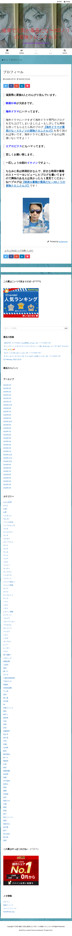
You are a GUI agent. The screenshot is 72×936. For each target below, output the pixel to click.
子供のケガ (7, 681)
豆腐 (5, 804)
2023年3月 (7, 388)
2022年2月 (7, 395)
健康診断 (6, 661)
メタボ (5, 638)
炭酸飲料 (6, 731)
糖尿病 (5, 761)
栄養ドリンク (8, 708)
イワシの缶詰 (8, 522)
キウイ (5, 545)
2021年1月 (7, 402)
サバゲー (6, 568)
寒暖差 (5, 685)
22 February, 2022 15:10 (12, 359)
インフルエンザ (9, 525)
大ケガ (5, 675)
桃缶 (5, 711)
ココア (5, 558)
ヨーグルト (7, 641)
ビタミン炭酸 (8, 612)
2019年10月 (7, 421)
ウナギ (5, 529)
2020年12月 (7, 405)
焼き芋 (5, 734)
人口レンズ (7, 658)
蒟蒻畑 (5, 794)
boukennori (63, 242)
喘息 (5, 668)
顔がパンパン (8, 817)
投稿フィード (8, 905)
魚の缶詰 (6, 834)
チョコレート (8, 595)
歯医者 (5, 718)
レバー (5, 645)
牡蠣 (5, 744)
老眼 (5, 777)
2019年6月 (7, 435)
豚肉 (5, 807)
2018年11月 (7, 458)
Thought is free (48, 930)
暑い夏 (5, 698)
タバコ (5, 588)
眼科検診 (6, 754)
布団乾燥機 (7, 688)
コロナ (5, 562)
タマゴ (5, 592)
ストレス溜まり (9, 582)
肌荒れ (5, 784)
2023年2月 (7, 392)
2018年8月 (7, 468)
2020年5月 (7, 418)
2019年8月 (7, 428)
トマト (5, 602)
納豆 (5, 767)
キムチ (5, 549)
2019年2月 (7, 448)
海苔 (5, 724)
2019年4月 (7, 441)
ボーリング (7, 628)
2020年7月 (7, 412)
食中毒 (5, 827)
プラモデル (7, 625)
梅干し (5, 714)
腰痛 (5, 791)
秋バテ (5, 757)
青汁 (5, 814)
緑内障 (5, 774)
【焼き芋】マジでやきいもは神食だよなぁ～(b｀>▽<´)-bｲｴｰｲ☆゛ (27, 343)
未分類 (5, 701)
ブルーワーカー (9, 621)
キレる (5, 552)
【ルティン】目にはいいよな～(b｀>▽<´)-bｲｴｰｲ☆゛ (22, 353)
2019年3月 (7, 445)
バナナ (5, 608)
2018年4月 (7, 481)
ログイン (6, 902)
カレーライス (8, 542)
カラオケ (6, 539)
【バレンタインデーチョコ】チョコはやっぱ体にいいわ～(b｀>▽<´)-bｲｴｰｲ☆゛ (32, 356)
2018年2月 (7, 488)
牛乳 (5, 741)
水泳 (5, 721)
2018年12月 (7, 455)
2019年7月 (7, 431)
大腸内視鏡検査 (9, 678)
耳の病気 (6, 781)
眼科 (5, 751)
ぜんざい (6, 519)
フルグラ (6, 618)
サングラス (7, 572)
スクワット (7, 578)
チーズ (5, 598)
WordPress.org (8, 912)
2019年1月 (7, 451)
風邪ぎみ (6, 824)
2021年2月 (7, 398)
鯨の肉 (5, 837)
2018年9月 (7, 465)
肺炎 (5, 787)
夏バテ (5, 671)
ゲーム (5, 555)
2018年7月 (7, 471)
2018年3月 (7, 484)
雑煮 (5, 811)
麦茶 (5, 840)
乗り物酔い (7, 655)
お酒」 (5, 509)
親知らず (6, 801)
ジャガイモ (7, 575)
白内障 (5, 748)
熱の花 (5, 738)
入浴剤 (5, 665)
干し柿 (5, 691)
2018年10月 (7, 461)
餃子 (5, 830)
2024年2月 (7, 385)
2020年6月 (7, 415)
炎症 (5, 728)
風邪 (5, 820)
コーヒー (6, 565)
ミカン (5, 635)
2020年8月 (7, 408)
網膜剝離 (6, 771)
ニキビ (5, 605)
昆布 (5, 694)
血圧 (5, 797)
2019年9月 (7, 425)
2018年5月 (7, 478)
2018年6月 (7, 475)
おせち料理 (7, 502)
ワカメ (5, 651)
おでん (5, 505)
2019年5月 (7, 438)
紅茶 (5, 764)
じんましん (7, 515)
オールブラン (8, 532)
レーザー (6, 648)
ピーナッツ (7, 615)
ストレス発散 (8, 585)
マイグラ (6, 631)
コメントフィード (9, 908)
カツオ (5, 535)
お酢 (5, 512)
